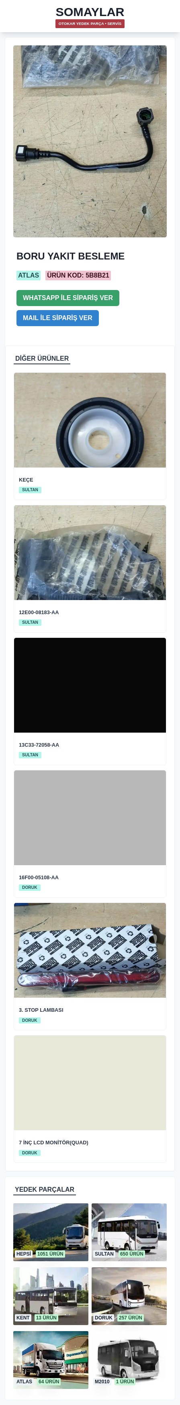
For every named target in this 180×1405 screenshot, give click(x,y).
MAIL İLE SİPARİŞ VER (57, 317)
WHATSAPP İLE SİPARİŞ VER (68, 297)
